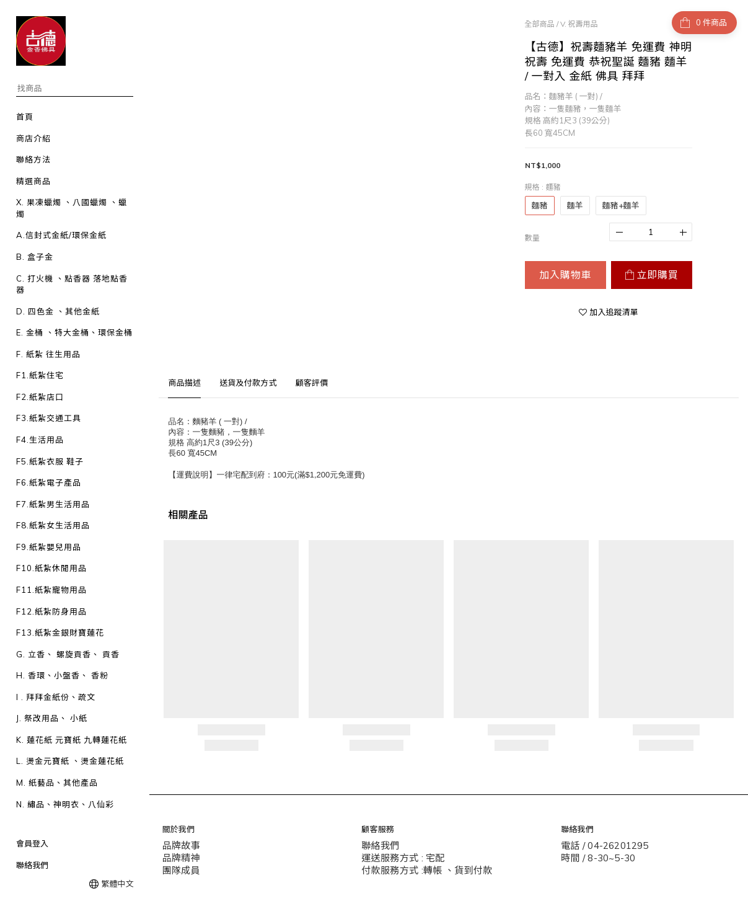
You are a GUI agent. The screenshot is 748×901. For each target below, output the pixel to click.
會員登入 (32, 843)
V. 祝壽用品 (579, 24)
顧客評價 (312, 383)
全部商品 (540, 24)
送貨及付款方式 (247, 383)
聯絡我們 (32, 865)
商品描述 (184, 383)
